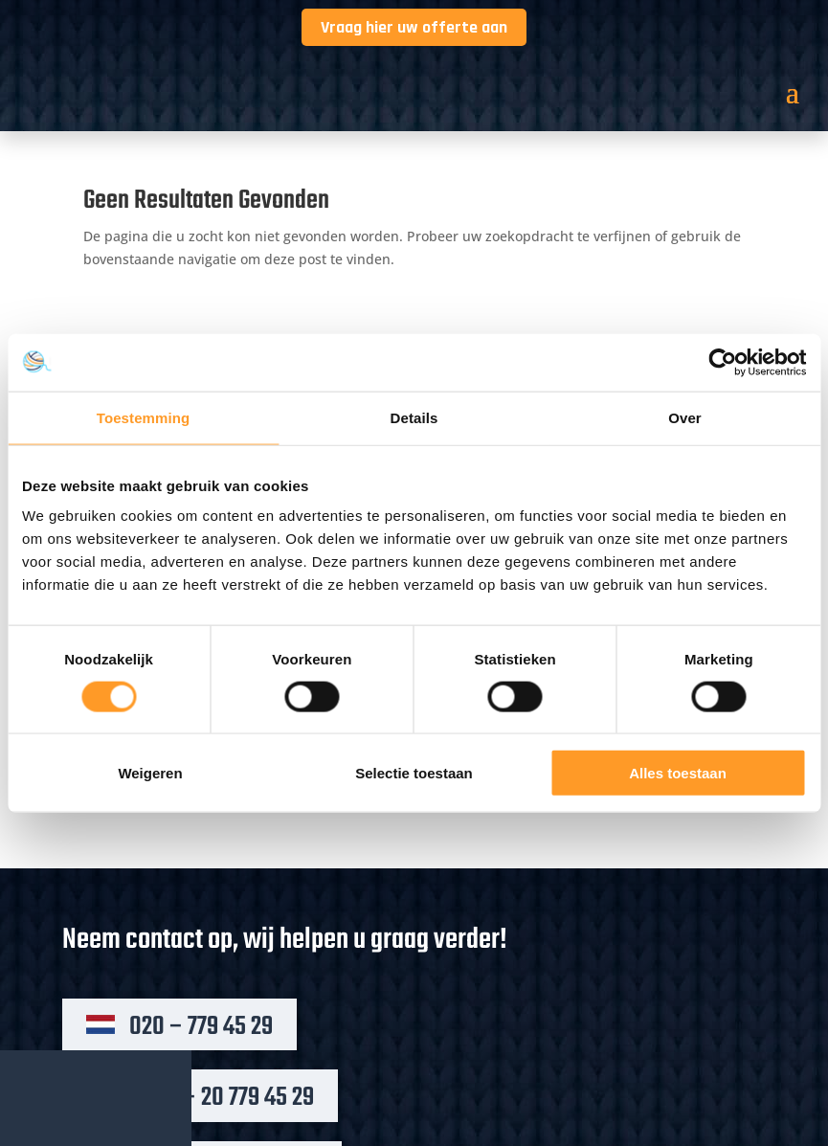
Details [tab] (414, 417)
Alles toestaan (678, 773)
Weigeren (150, 773)
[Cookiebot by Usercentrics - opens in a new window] (722, 362)
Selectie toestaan (414, 773)
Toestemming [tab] (143, 417)
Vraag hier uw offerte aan (414, 27)
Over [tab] (685, 417)
